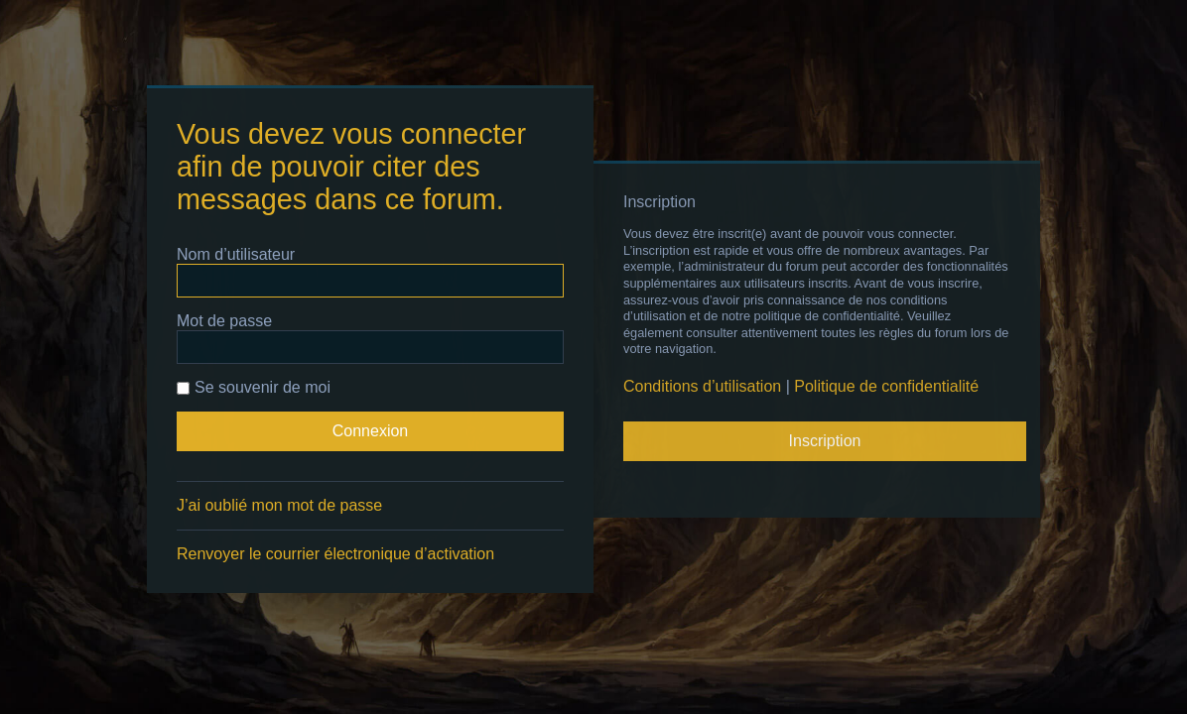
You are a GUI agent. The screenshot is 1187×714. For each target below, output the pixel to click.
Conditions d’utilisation (702, 386)
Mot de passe (224, 320)
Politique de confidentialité (886, 386)
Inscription (825, 440)
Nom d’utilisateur (236, 254)
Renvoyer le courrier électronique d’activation (335, 553)
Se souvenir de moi (253, 387)
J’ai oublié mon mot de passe (279, 505)
